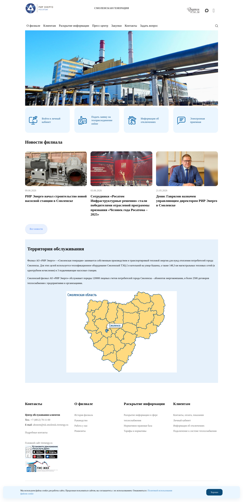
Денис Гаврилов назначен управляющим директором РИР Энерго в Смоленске (186, 200)
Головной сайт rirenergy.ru (39, 442)
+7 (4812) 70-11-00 (40, 419)
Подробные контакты (36, 432)
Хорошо (214, 492)
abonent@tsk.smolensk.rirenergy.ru (50, 424)
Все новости (36, 228)
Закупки (116, 25)
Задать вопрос (149, 25)
